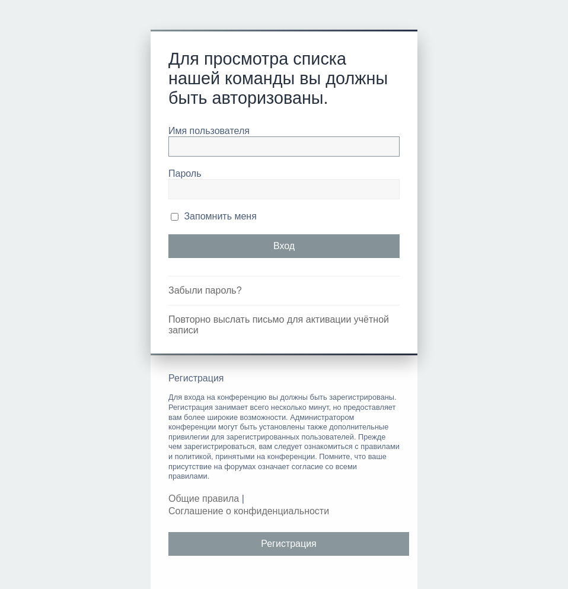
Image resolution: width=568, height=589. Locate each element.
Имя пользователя (209, 131)
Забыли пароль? (205, 290)
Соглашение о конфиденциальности (248, 511)
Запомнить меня (214, 216)
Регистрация (289, 544)
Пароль (185, 173)
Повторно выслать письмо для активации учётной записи (278, 324)
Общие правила (203, 499)
